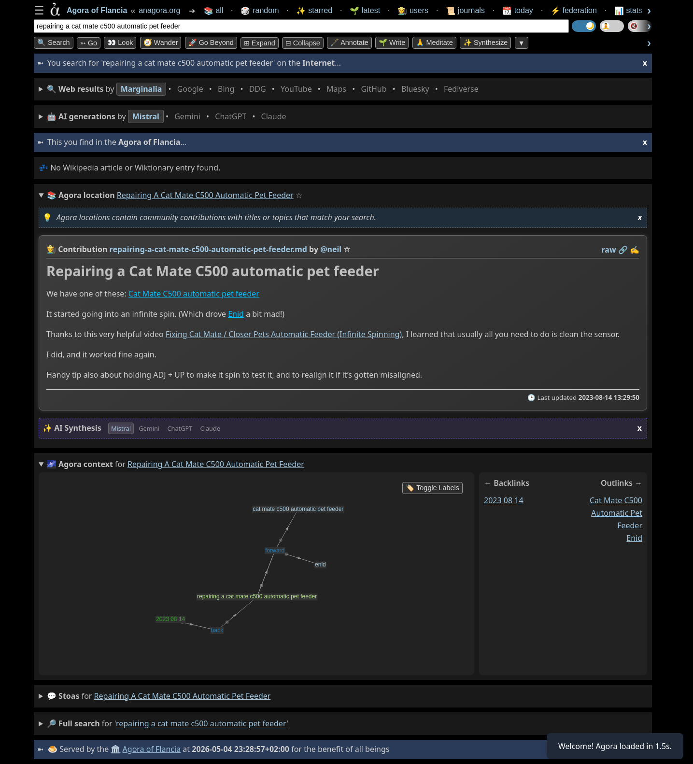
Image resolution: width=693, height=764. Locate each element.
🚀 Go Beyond (211, 42)
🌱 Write (392, 42)
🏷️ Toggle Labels (432, 488)
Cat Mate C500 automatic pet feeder (193, 293)
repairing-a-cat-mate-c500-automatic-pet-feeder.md (208, 249)
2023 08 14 (503, 500)
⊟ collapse (302, 43)
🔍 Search (53, 42)
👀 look (120, 42)
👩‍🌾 (51, 249)
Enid (236, 314)
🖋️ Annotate (349, 42)
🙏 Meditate (434, 42)
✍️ (634, 249)
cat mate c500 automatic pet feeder (616, 512)
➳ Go (88, 43)
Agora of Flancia (152, 749)
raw (609, 249)
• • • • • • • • (264, 89)
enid (634, 537)
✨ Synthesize (485, 42)
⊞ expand (259, 43)
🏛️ (115, 749)
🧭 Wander (160, 42)
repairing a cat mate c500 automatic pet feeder (182, 696)
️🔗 (623, 249)
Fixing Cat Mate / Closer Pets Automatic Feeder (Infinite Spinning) (284, 334)
